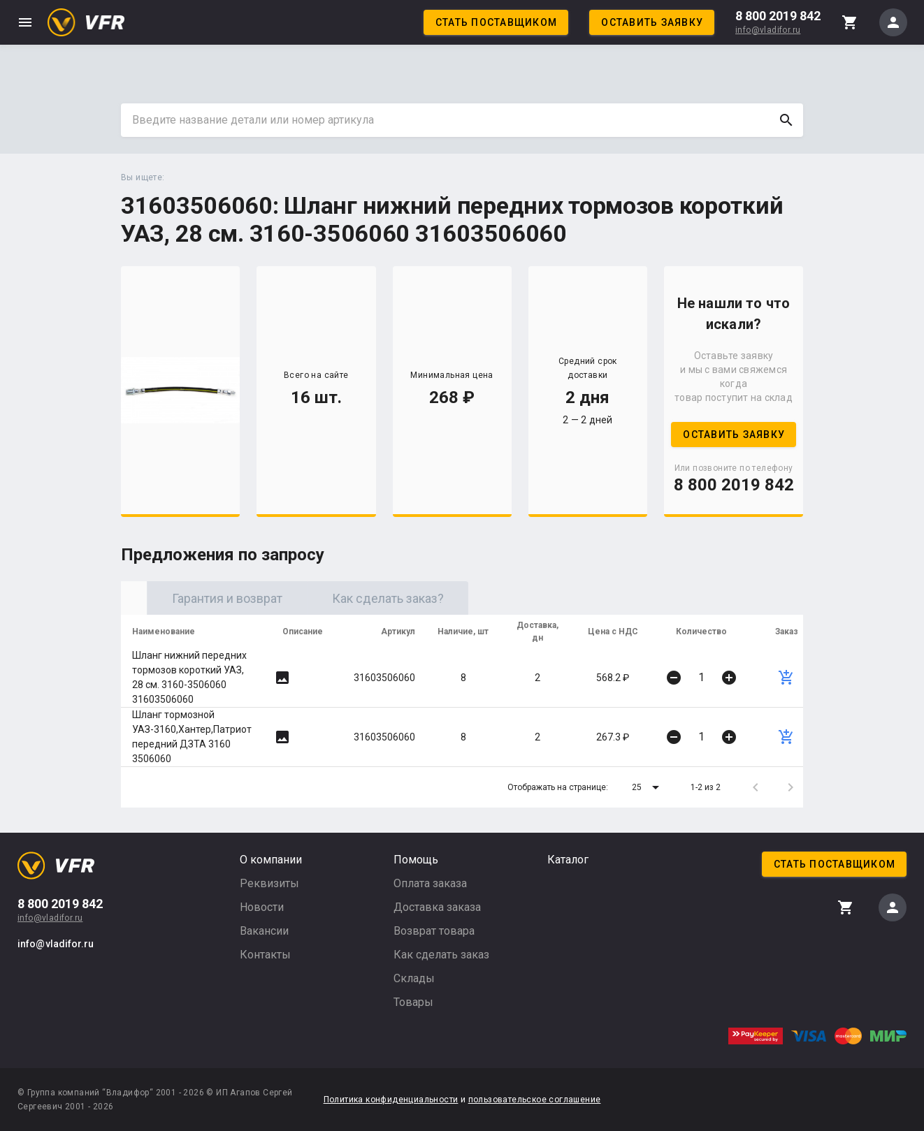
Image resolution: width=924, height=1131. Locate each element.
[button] (648, 787)
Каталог (568, 859)
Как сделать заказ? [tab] (523, 598)
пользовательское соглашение (534, 1099)
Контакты (265, 954)
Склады (414, 978)
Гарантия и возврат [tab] (362, 598)
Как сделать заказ (441, 954)
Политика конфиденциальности (391, 1099)
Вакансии (264, 930)
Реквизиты (269, 883)
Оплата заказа (430, 883)
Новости (262, 907)
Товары (413, 1002)
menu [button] (25, 22)
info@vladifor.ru (767, 30)
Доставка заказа (437, 907)
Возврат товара (434, 930)
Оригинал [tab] (201, 598)
